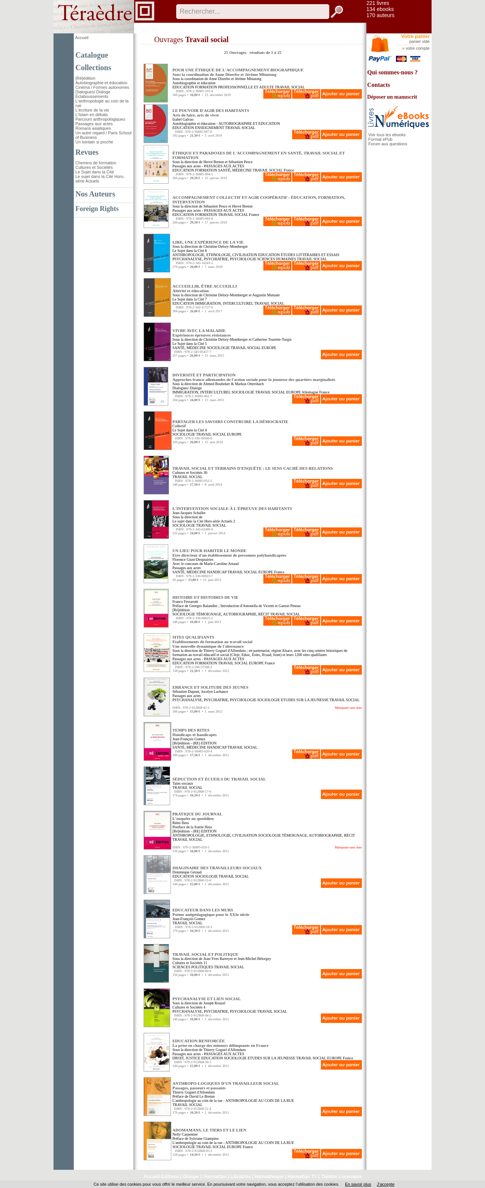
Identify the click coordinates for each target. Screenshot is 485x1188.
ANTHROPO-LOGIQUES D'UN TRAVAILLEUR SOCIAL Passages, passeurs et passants (225, 1085)
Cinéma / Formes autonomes (102, 87)
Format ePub (380, 139)
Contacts (378, 85)
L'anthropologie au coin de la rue (197, 1100)
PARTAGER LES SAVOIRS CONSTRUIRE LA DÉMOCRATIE (230, 421)
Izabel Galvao (183, 119)
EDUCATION (183, 87)
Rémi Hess (180, 823)
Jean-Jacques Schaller (188, 513)
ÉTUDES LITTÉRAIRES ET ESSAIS (310, 255)
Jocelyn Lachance (214, 691)
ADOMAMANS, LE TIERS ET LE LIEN (209, 1130)
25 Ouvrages (235, 52)
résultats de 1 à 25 (265, 52)
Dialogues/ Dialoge (92, 92)
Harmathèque (269, 1176)
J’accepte (385, 1184)
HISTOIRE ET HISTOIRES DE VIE (205, 597)
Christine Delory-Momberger (225, 246)
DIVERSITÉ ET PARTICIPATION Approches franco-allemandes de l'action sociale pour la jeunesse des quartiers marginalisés (253, 377)
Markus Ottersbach (249, 384)
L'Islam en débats (91, 114)
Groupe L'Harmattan (205, 1176)
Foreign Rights (97, 208)
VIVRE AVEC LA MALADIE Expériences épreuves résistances (201, 332)
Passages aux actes (94, 123)
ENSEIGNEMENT (209, 128)
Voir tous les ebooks (386, 134)
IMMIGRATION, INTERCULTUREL (224, 303)
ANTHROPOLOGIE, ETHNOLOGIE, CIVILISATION (214, 255)
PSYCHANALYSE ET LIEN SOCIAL (206, 998)
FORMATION (206, 170)
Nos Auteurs (95, 194)
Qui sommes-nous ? (392, 72)
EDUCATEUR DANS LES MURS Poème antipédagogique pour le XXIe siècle (210, 912)
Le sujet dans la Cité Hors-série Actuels (202, 521)
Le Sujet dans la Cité (94, 172)
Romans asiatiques (93, 128)
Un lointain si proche (94, 142)
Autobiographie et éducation (101, 82)
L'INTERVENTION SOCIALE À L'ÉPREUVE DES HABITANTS (232, 508)
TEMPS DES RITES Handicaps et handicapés (194, 732)
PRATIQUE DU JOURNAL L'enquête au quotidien (197, 816)
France (288, 170)
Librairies (240, 1176)
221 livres (377, 3)
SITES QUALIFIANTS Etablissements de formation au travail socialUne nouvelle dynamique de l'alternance (212, 641)
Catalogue (91, 55)
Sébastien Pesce (240, 162)
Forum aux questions (387, 144)
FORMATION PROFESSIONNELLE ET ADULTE (234, 87)
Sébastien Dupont (185, 691)
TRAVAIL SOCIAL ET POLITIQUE (205, 954)
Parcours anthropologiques (100, 119)
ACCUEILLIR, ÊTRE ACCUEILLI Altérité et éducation (204, 288)
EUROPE (268, 348)
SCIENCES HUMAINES (276, 259)
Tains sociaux (182, 783)
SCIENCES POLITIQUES (192, 967)
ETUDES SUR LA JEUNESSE (305, 700)
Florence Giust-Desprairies (192, 559)
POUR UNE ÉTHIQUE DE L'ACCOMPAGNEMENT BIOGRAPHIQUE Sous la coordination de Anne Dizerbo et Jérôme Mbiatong (238, 72)
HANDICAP (216, 572)
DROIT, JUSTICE (186, 1058)
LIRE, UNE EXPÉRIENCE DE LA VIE (208, 242)
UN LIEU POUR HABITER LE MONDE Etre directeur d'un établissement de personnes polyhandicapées (229, 552)
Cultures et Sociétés (94, 167)
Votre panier (415, 36)
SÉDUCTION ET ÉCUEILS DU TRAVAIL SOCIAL (219, 779)
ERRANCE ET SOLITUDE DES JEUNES (210, 687)
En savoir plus (358, 1184)
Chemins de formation (95, 162)
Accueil (81, 37)
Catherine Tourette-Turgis (271, 339)
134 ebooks (380, 9)
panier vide (419, 41)
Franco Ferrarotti (185, 602)
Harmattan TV (302, 1176)
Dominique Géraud (187, 872)
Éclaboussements (91, 96)
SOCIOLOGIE (218, 348)
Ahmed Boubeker (216, 384)
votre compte (417, 48)
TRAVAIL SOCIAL (290, 87)
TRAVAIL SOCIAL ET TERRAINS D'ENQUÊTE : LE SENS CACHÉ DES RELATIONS (252, 468)
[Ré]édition (85, 78)
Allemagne (310, 392)
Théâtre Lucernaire (341, 1176)
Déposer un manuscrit (392, 97)
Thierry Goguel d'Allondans (224, 650)
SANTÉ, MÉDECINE (235, 170)
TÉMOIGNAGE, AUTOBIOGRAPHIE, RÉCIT (232, 614)
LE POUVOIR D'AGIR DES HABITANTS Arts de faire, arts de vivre (210, 112)
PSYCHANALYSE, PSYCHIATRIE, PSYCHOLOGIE (214, 259)
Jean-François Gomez (188, 739)
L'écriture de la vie (92, 110)
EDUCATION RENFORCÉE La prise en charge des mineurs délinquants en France (220, 1043)
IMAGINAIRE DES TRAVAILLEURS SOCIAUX (217, 867)
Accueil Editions (161, 1176)
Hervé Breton (213, 162)
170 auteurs (380, 15)
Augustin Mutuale (266, 295)
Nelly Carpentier (185, 1134)
